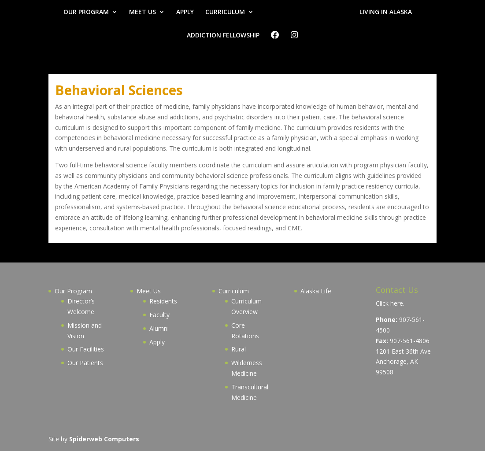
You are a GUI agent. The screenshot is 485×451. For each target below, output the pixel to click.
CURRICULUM (225, 12)
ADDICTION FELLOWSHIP (223, 35)
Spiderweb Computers (104, 439)
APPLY (185, 12)
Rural (238, 349)
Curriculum (233, 291)
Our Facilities (85, 349)
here (396, 303)
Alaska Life (315, 291)
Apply (157, 342)
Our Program (73, 291)
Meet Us (149, 291)
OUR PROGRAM (86, 12)
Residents (163, 301)
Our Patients (85, 363)
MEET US (142, 12)
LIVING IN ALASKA (385, 12)
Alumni (159, 328)
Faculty (159, 315)
